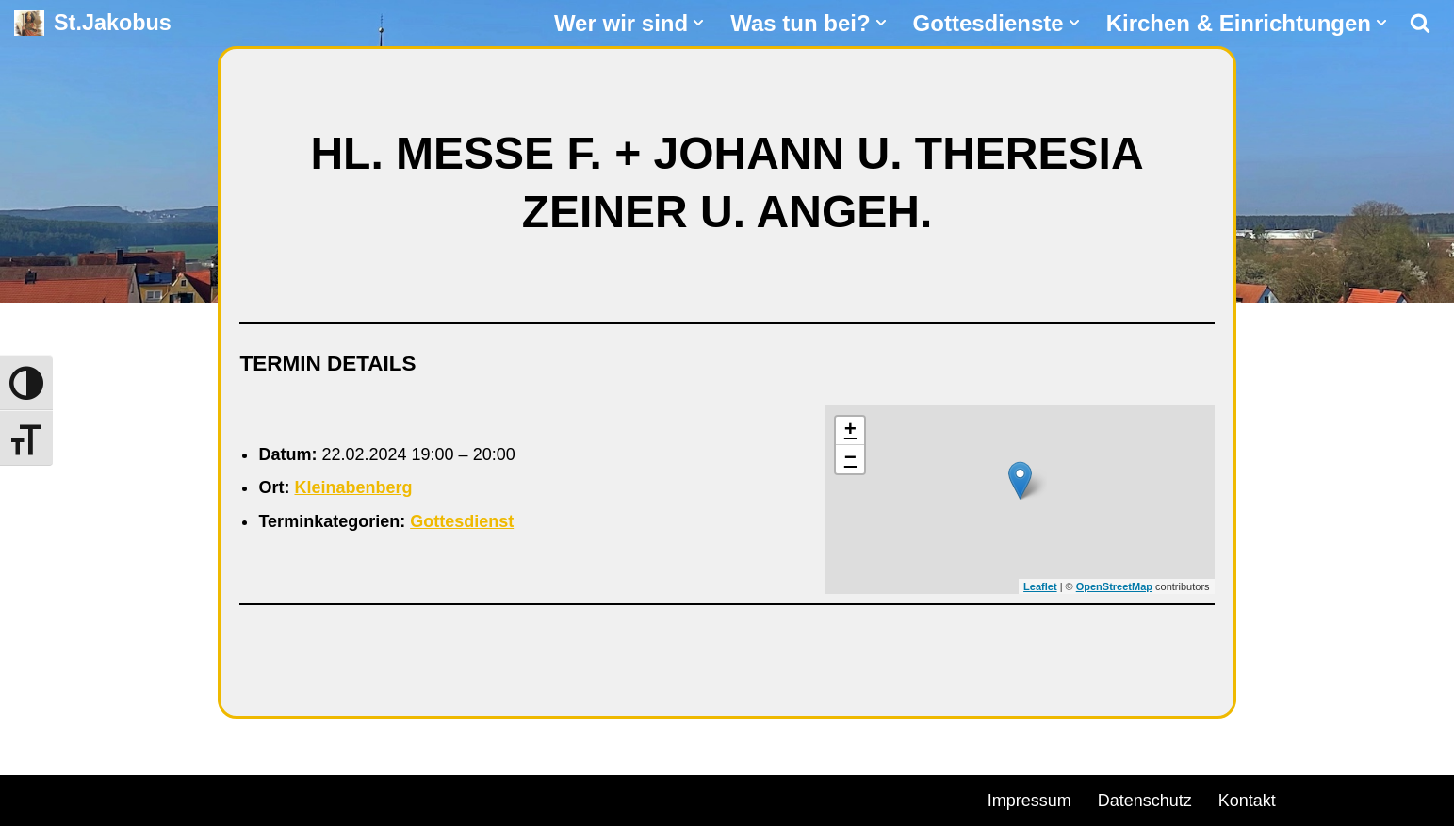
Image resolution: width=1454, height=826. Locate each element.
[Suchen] (1420, 22)
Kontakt (1247, 800)
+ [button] (850, 431)
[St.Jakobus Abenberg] (93, 23)
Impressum (1029, 800)
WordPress (228, 797)
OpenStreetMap (1114, 586)
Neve (34, 797)
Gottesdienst (462, 521)
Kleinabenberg (353, 487)
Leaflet (1039, 586)
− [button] (850, 459)
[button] (698, 22)
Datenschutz (1145, 800)
